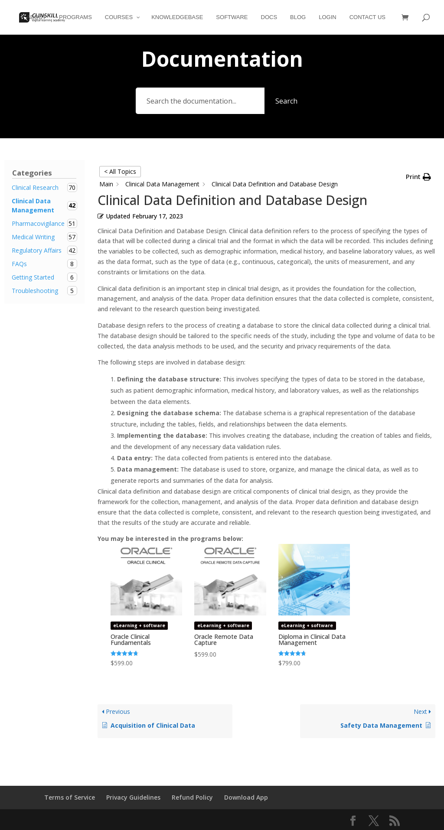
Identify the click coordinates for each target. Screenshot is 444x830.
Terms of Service (69, 797)
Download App (246, 797)
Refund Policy (192, 797)
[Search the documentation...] (200, 101)
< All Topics (120, 171)
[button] (418, 177)
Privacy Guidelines (133, 797)
